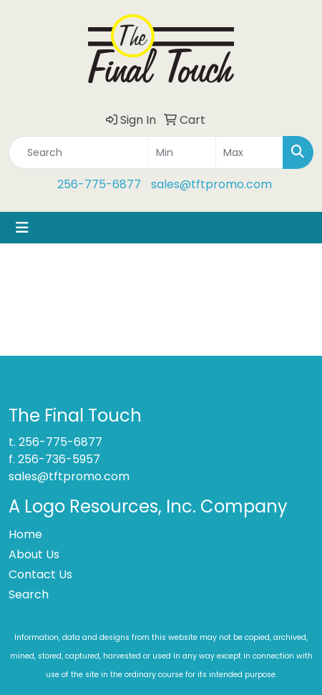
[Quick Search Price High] (249, 152)
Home (25, 534)
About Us (34, 554)
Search (29, 594)
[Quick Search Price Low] (182, 152)
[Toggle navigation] (22, 228)
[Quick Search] (79, 152)
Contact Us (40, 574)
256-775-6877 (99, 184)
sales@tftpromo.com (211, 184)
